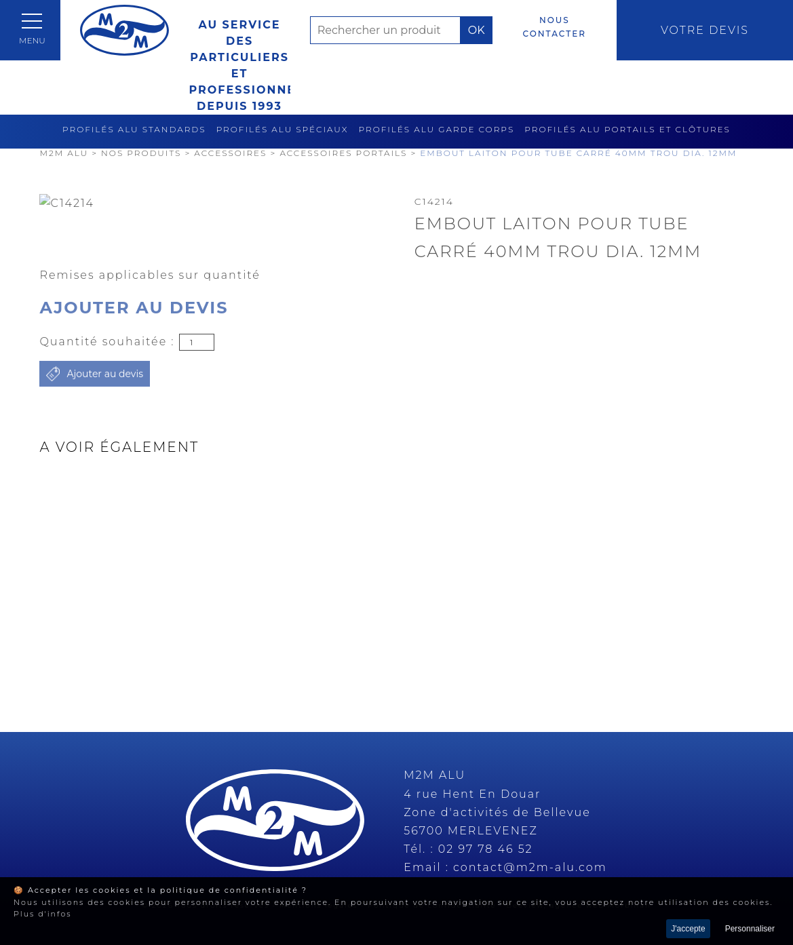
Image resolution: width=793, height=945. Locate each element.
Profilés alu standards (134, 129)
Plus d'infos (43, 914)
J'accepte (688, 928)
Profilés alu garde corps (437, 129)
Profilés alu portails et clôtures (627, 129)
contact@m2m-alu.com (530, 867)
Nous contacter (554, 27)
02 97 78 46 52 (485, 849)
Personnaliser (750, 928)
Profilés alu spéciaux (282, 129)
